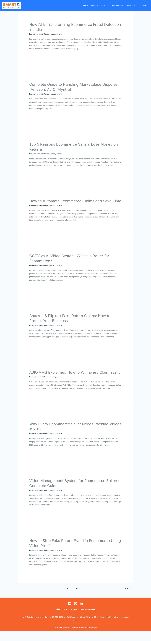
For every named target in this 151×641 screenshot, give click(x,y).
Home (85, 5)
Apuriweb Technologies (89, 637)
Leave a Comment (36, 34)
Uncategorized (50, 34)
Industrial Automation (99, 5)
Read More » (34, 54)
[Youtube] (69, 613)
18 (77, 598)
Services (131, 5)
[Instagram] (75, 613)
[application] (134, 5)
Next (127, 598)
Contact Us (143, 5)
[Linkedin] (81, 613)
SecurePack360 (117, 5)
